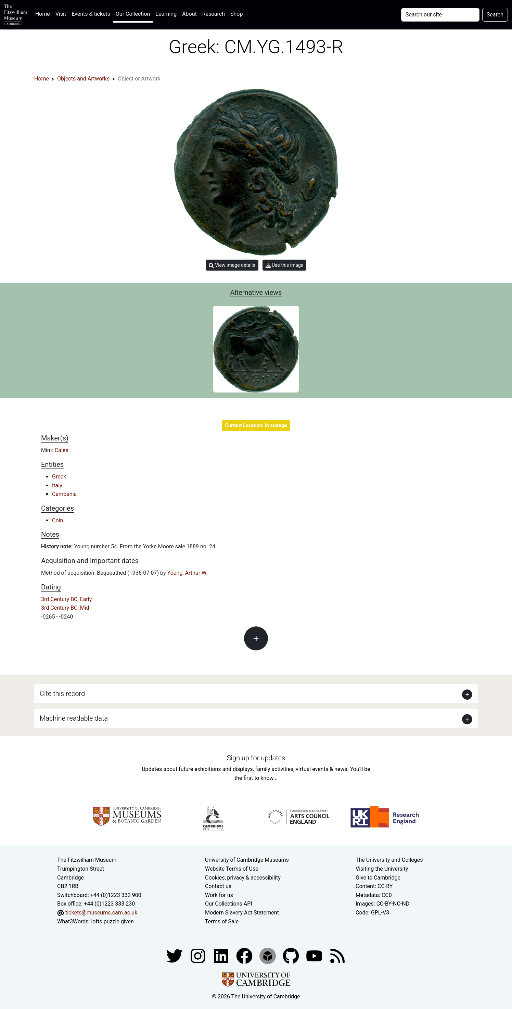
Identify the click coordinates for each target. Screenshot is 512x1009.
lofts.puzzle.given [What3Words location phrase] (112, 921)
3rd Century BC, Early (66, 599)
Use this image (285, 265)
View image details (232, 265)
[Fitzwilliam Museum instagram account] (198, 955)
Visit (60, 14)
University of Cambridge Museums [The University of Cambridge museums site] (247, 860)
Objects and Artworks (83, 78)
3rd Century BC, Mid (65, 608)
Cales (61, 450)
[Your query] (440, 15)
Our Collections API (228, 903)
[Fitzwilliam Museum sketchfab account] (268, 955)
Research (213, 14)
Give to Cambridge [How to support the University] (378, 877)
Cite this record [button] (62, 693)
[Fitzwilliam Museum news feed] (337, 955)
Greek (59, 476)
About (189, 14)
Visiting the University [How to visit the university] (382, 868)
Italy (57, 485)
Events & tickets (91, 14)
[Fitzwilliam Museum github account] (291, 955)
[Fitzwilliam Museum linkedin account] (245, 955)
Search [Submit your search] (495, 14)
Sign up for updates (256, 758)
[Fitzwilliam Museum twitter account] (175, 955)
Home (44, 13)
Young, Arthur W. (187, 573)
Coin (57, 520)
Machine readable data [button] (74, 718)
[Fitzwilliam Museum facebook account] (221, 955)
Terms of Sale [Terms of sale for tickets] (222, 921)
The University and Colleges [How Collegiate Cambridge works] (389, 860)
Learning (166, 14)
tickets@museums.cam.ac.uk (101, 912)
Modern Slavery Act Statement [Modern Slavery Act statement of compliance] (242, 912)
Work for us (219, 895)
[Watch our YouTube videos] (315, 955)
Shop (236, 14)
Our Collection (133, 14)
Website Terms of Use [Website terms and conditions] (231, 868)
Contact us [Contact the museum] (218, 886)
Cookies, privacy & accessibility (243, 877)
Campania (64, 494)
